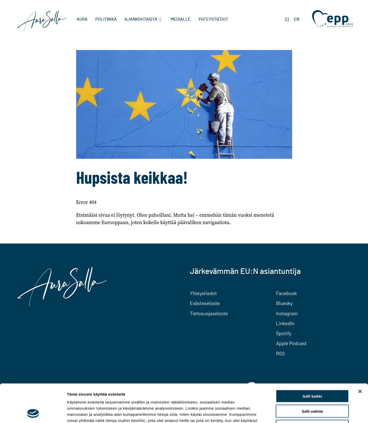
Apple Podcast (291, 343)
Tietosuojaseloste (209, 313)
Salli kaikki (312, 360)
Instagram (287, 313)
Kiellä (312, 390)
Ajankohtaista (140, 19)
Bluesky (284, 303)
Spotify (283, 333)
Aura (82, 19)
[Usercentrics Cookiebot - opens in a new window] (33, 413)
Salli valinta (312, 375)
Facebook (286, 293)
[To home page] (41, 22)
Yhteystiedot (213, 19)
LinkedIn (285, 323)
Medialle (181, 19)
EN (296, 19)
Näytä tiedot (273, 413)
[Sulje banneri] (360, 355)
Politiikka (106, 19)
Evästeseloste (205, 303)
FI (287, 19)
